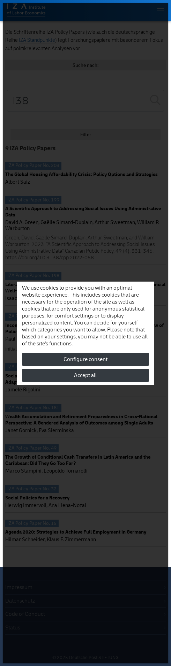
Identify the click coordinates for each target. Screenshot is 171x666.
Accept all (85, 375)
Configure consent (85, 359)
